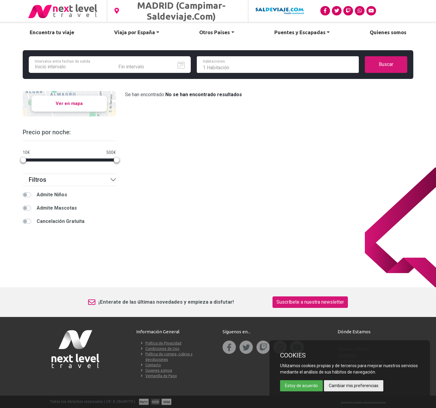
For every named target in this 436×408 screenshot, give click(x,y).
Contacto (153, 365)
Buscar (386, 64)
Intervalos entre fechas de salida (62, 61)
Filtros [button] (72, 179)
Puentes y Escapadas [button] (299, 32)
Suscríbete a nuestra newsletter (310, 302)
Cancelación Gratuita (60, 221)
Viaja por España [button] (134, 32)
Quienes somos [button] (388, 32)
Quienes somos (158, 370)
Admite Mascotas (57, 208)
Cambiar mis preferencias (353, 385)
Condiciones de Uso (162, 349)
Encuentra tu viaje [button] (52, 32)
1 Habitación (216, 67)
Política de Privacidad (163, 343)
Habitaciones (214, 61)
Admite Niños (52, 194)
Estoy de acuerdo (301, 385)
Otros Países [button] (214, 32)
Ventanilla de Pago (161, 376)
